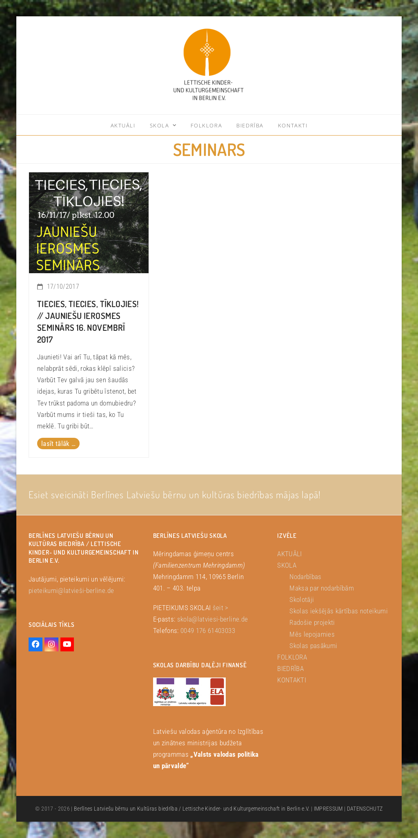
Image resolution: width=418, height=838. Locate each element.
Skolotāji (301, 599)
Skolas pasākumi (313, 646)
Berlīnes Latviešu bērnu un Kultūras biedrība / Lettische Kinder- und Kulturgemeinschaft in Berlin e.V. (192, 808)
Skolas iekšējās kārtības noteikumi (338, 611)
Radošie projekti (312, 622)
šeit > (221, 608)
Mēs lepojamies (312, 634)
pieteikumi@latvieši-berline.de (71, 590)
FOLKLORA (292, 657)
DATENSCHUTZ (365, 808)
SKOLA (286, 565)
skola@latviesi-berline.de (212, 619)
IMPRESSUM (328, 808)
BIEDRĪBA (290, 668)
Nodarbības (305, 577)
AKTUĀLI (289, 554)
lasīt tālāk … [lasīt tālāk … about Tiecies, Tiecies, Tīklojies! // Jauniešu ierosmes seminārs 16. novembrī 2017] (58, 443)
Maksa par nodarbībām (321, 588)
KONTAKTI (291, 680)
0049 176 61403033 (207, 630)
